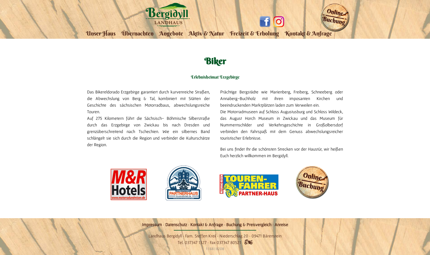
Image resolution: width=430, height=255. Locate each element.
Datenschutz (176, 224)
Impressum (152, 224)
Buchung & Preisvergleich (248, 224)
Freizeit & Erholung (254, 33)
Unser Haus (101, 33)
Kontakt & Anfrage (308, 33)
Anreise (281, 224)
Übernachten (137, 33)
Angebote (171, 33)
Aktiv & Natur (206, 33)
